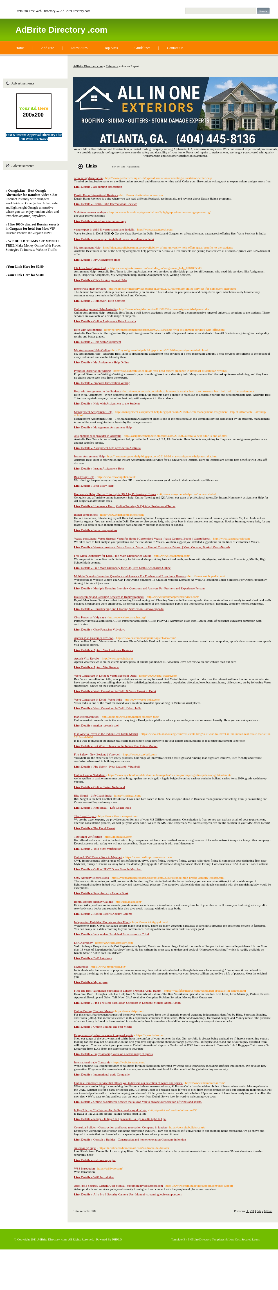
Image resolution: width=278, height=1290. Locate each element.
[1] (247, 1211)
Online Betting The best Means (93, 1011)
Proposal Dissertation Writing (92, 370)
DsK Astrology (83, 942)
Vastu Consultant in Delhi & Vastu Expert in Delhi (105, 675)
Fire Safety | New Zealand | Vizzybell (97, 754)
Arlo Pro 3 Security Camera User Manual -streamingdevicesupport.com (118, 1185)
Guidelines (142, 48)
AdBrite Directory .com (61, 29)
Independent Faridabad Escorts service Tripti (101, 922)
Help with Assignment (88, 329)
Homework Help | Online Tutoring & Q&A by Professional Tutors (115, 494)
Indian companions (86, 514)
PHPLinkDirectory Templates (206, 1239)
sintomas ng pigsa (85, 1148)
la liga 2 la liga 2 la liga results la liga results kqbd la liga (110, 1110)
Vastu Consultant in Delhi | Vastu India (98, 699)
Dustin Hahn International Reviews (96, 195)
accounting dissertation (88, 178)
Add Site (47, 48)
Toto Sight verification (88, 836)
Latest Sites (79, 48)
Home (19, 48)
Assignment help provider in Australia (97, 435)
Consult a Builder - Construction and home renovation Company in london (120, 1127)
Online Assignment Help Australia (95, 309)
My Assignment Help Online (92, 350)
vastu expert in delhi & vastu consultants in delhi (104, 229)
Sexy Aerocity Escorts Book (91, 877)
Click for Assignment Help (90, 268)
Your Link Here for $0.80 (25, 267)
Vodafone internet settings (90, 212)
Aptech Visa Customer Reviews (93, 638)
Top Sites (111, 48)
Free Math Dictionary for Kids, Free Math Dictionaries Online (112, 555)
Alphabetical (133, 166)
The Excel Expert (85, 816)
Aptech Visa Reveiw (86, 658)
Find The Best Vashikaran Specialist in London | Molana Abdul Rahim (117, 990)
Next (269, 1211)
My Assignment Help (87, 247)
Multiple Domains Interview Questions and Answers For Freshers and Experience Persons (130, 576)
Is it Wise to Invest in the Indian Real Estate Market (106, 733)
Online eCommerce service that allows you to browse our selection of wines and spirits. (128, 1083)
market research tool (86, 716)
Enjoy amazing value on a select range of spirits (103, 1035)
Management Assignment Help (93, 411)
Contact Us (175, 48)
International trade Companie (92, 1062)
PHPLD (117, 1239)
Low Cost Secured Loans (244, 1239)
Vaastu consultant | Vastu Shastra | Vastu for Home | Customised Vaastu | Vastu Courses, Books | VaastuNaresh (142, 538)
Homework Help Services (90, 288)
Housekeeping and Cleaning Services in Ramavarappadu (109, 596)
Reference (112, 66)
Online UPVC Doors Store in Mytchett (98, 857)
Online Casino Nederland (90, 775)
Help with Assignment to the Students (97, 391)
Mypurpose (81, 966)
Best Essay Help (84, 477)
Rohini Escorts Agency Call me (93, 901)
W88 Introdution (84, 1168)
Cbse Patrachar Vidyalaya (90, 617)
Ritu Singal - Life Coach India (93, 795)
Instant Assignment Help (89, 456)
